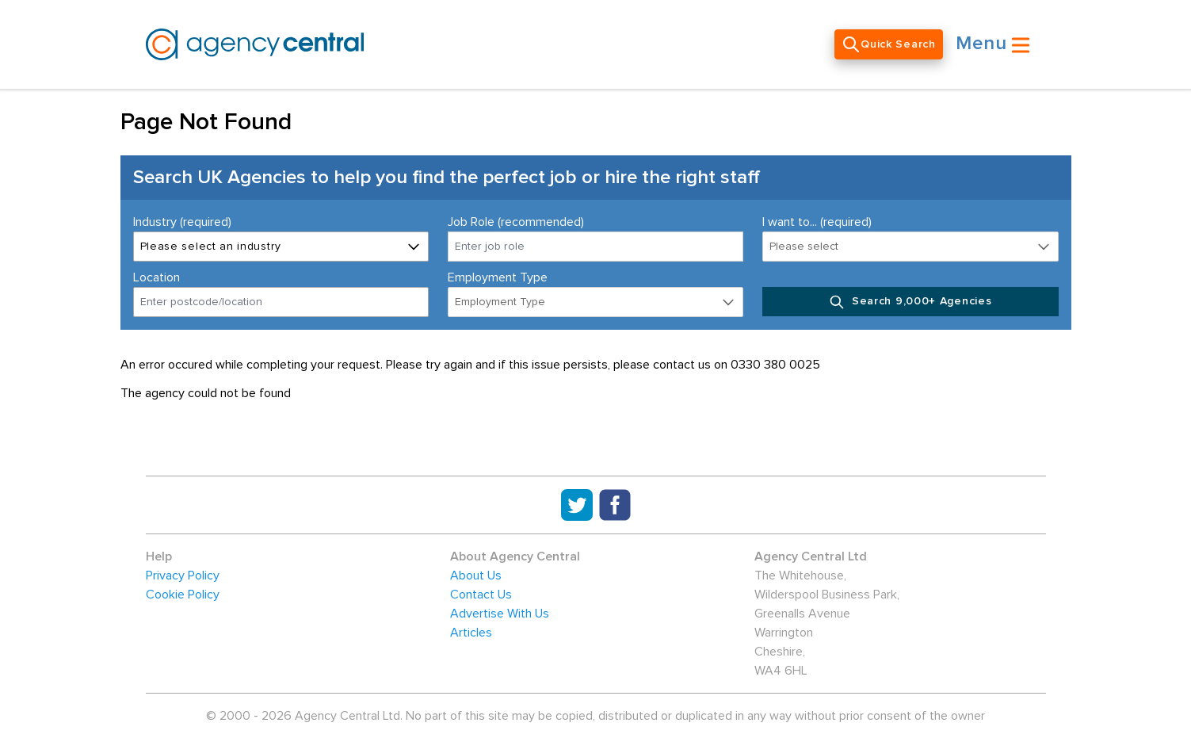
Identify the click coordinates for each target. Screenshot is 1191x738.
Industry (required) (182, 222)
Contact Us (481, 594)
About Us (476, 575)
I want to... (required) (817, 222)
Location (156, 277)
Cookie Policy (182, 594)
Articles (471, 632)
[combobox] (281, 302)
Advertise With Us (499, 613)
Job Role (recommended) (516, 222)
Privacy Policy (182, 575)
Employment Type (498, 277)
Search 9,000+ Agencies (910, 302)
